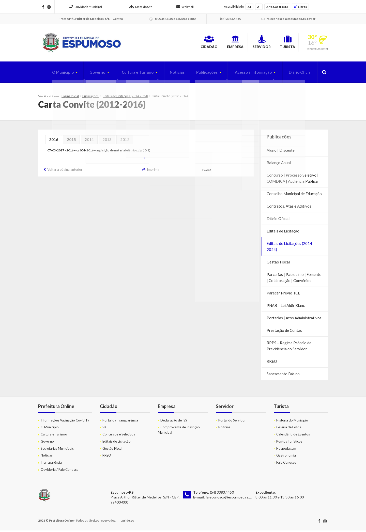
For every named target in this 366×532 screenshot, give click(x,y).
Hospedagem (286, 450)
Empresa (212, 43)
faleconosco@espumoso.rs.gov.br (232, 499)
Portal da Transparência (120, 422)
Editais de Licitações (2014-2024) (125, 98)
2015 (71, 141)
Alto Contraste (277, 6)
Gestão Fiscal (278, 263)
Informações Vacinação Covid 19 (65, 422)
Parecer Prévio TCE (283, 294)
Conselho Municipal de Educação (294, 195)
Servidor (247, 43)
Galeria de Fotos (288, 429)
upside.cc (127, 522)
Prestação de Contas (284, 332)
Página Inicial (70, 98)
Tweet (206, 172)
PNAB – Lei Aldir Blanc (286, 307)
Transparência (51, 464)
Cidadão (177, 43)
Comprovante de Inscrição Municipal (179, 431)
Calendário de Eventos (293, 436)
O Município (51, 74)
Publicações (201, 74)
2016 (53, 141)
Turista (282, 43)
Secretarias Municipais (57, 450)
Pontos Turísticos (289, 443)
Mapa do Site (140, 7)
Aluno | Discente (281, 152)
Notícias (170, 74)
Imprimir (153, 171)
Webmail (185, 7)
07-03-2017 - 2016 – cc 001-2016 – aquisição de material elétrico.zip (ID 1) (98, 152)
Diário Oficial (298, 74)
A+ (249, 6)
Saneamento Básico (283, 375)
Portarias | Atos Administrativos (294, 319)
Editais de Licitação (283, 232)
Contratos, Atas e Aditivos (289, 208)
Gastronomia (286, 457)
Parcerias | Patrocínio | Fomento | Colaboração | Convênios (294, 279)
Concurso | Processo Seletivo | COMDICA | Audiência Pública (292, 180)
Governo (87, 74)
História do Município (292, 422)
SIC (105, 429)
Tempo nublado (316, 49)
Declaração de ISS (173, 422)
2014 (89, 141)
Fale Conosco (286, 464)
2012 (124, 141)
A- (259, 6)
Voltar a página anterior (64, 171)
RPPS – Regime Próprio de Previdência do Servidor (289, 347)
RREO (272, 363)
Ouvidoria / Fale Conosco (60, 471)
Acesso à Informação (250, 74)
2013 (107, 141)
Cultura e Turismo (129, 74)
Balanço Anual (279, 164)
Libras (300, 6)
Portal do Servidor (232, 422)
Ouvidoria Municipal (85, 7)
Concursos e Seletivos (118, 436)
